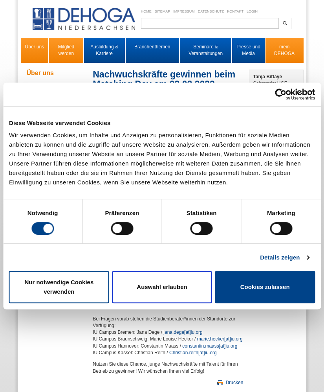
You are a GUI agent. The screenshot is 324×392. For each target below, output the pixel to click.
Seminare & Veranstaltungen (206, 50)
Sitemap (162, 11)
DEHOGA (284, 53)
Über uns (34, 47)
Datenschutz (211, 11)
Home (146, 11)
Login (252, 11)
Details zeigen (280, 257)
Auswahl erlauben (162, 286)
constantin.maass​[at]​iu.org (209, 346)
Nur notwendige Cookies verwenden (58, 287)
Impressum (184, 11)
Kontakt (235, 11)
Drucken (229, 382)
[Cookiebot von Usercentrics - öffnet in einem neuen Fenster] (280, 94)
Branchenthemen (152, 47)
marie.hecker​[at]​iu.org (220, 339)
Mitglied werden (66, 50)
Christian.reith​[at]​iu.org (193, 352)
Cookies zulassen (265, 286)
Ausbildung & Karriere (104, 50)
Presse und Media (248, 50)
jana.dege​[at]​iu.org (182, 332)
